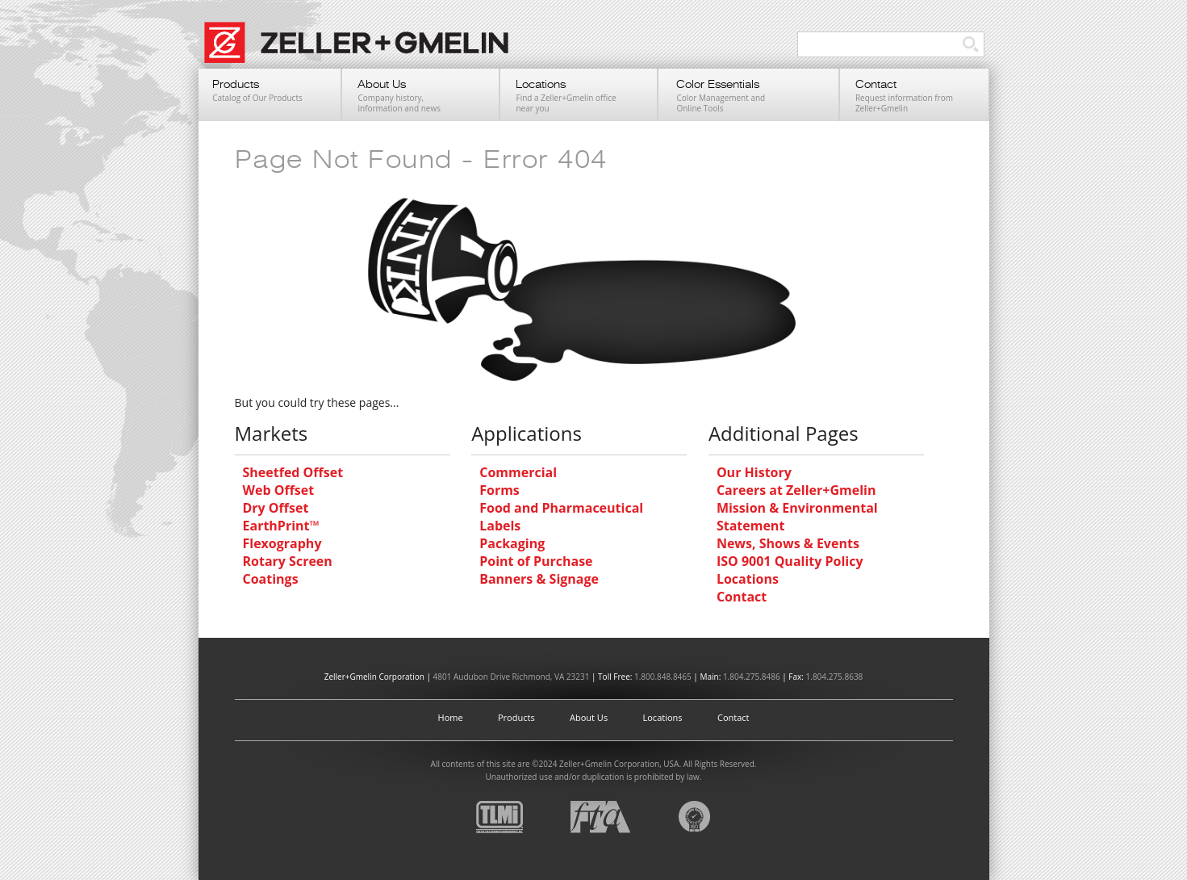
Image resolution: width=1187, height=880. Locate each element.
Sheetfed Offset (293, 472)
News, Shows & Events (788, 543)
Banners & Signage (539, 579)
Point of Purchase (535, 561)
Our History (754, 472)
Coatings (271, 579)
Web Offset (279, 490)
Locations (748, 579)
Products (516, 717)
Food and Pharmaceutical (561, 508)
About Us (589, 717)
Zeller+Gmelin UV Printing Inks (364, 51)
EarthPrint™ (281, 525)
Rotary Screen (287, 561)
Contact (742, 597)
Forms (499, 490)
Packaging (512, 543)
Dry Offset (276, 508)
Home (450, 717)
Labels (499, 525)
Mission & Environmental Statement (797, 516)
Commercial (518, 472)
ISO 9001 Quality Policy (790, 561)
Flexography (282, 543)
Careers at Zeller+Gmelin (796, 490)
